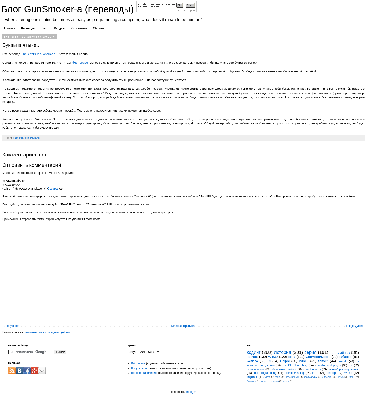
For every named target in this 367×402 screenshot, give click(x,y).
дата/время (292, 377)
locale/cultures (32, 137)
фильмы (274, 381)
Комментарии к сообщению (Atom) (47, 332)
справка (327, 377)
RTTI (315, 373)
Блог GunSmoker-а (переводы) (68, 9)
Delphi (285, 361)
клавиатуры (310, 377)
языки (286, 381)
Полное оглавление (144, 373)
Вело (44, 28)
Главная (9, 28)
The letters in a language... (39, 54)
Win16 (303, 361)
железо (252, 361)
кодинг (253, 352)
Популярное (139, 368)
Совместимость (318, 357)
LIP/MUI (341, 377)
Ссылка (53, 188)
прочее (252, 357)
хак (351, 365)
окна (291, 357)
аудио (263, 381)
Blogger (191, 392)
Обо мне (98, 28)
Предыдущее (354, 326)
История (282, 352)
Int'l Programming (264, 373)
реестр (331, 373)
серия (310, 352)
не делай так (340, 352)
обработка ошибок (284, 369)
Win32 (273, 357)
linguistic (18, 137)
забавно (345, 357)
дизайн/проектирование (343, 369)
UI (269, 361)
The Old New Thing (295, 365)
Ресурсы (59, 28)
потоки (323, 361)
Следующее (11, 326)
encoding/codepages (328, 365)
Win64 (348, 373)
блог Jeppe (80, 62)
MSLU (352, 377)
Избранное (138, 363)
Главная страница (183, 326)
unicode (342, 361)
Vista (267, 377)
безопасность (255, 369)
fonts (277, 377)
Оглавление (79, 28)
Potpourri (251, 381)
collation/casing (294, 373)
